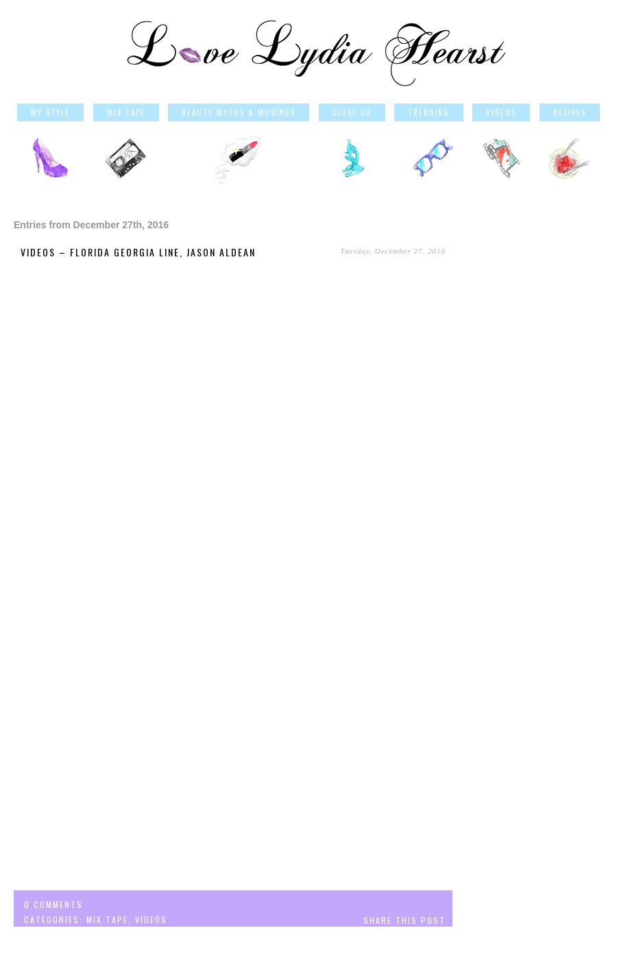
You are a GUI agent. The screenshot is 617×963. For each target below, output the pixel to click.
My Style (50, 112)
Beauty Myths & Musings (238, 112)
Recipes (569, 112)
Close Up (352, 112)
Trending (429, 112)
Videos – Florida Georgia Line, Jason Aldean (138, 252)
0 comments (53, 904)
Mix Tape (126, 112)
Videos (501, 112)
